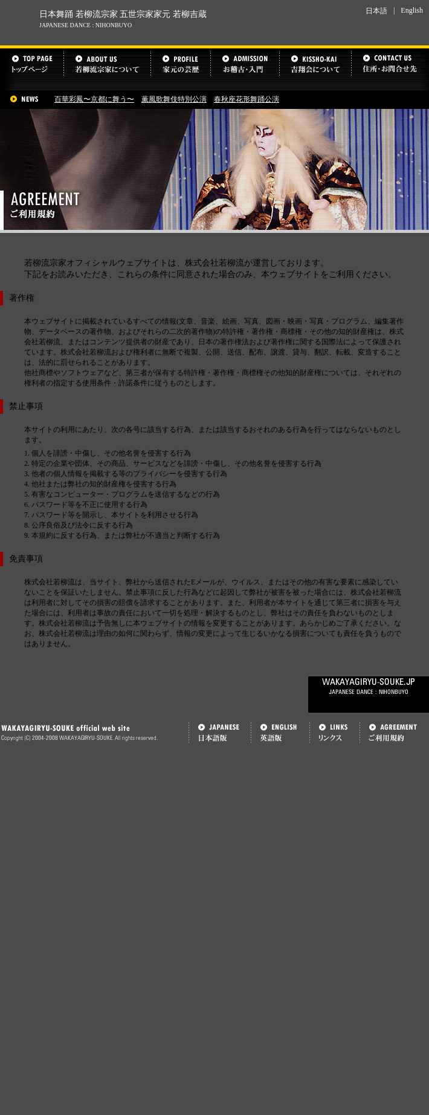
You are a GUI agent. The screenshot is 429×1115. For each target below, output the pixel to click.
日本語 (376, 11)
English (412, 10)
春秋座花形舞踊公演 (246, 99)
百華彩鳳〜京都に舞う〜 (94, 99)
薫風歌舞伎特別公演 (174, 99)
